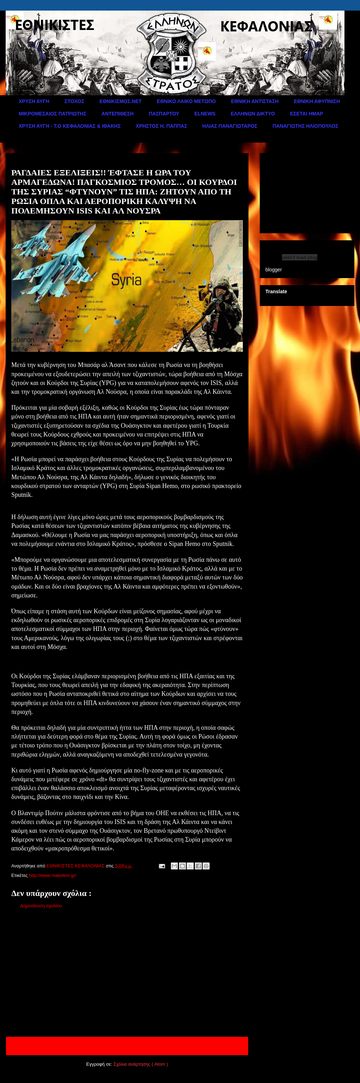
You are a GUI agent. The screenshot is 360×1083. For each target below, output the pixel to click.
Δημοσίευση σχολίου (41, 905)
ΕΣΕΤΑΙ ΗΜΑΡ (306, 113)
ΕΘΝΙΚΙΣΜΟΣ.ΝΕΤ (121, 101)
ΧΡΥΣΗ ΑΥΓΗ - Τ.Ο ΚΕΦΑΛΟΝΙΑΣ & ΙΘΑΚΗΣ (70, 126)
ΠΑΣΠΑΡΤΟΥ (164, 113)
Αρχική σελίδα (123, 1046)
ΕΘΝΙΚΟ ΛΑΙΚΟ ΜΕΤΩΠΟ (186, 101)
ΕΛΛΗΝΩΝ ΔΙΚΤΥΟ (253, 113)
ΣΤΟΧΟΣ (74, 101)
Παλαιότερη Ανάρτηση (216, 1046)
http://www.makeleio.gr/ (52, 875)
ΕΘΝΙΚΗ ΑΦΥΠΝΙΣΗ (317, 101)
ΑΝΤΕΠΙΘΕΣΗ (118, 113)
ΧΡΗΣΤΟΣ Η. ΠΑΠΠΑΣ (161, 126)
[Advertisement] (127, 974)
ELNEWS (205, 113)
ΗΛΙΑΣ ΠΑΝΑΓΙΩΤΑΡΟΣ (229, 126)
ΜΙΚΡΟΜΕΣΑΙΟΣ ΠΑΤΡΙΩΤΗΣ (52, 113)
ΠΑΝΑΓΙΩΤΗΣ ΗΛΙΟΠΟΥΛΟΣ (305, 126)
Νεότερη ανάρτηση (34, 1046)
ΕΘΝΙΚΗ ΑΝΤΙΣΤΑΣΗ (254, 101)
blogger (273, 269)
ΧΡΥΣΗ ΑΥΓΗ (34, 101)
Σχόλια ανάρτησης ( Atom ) (140, 1064)
